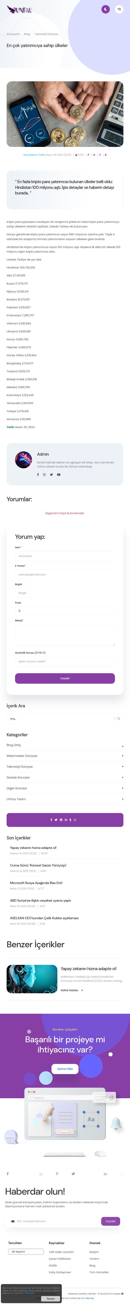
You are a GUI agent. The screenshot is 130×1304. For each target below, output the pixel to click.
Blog (27, 34)
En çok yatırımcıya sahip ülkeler (37, 45)
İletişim (116, 1252)
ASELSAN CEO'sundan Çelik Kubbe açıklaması (44, 918)
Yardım (117, 1259)
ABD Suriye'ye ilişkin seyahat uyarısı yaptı (40, 900)
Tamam (51, 1299)
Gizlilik (75, 1265)
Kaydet (64, 678)
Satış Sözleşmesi (82, 1272)
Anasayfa (13, 34)
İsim (18, 547)
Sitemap (89, 1301)
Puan (18, 602)
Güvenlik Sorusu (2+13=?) (30, 652)
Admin (43, 454)
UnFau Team (16, 799)
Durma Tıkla (65, 1069)
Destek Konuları (18, 777)
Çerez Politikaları (82, 1259)
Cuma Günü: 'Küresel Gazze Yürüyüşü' (38, 865)
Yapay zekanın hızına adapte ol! (33, 848)
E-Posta (20, 566)
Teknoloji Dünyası (46, 34)
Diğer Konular (17, 788)
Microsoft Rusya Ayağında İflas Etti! (36, 883)
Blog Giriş (14, 745)
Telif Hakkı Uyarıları (83, 1252)
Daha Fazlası (30, 1294)
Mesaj (19, 620)
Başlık (18, 584)
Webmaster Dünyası (22, 756)
